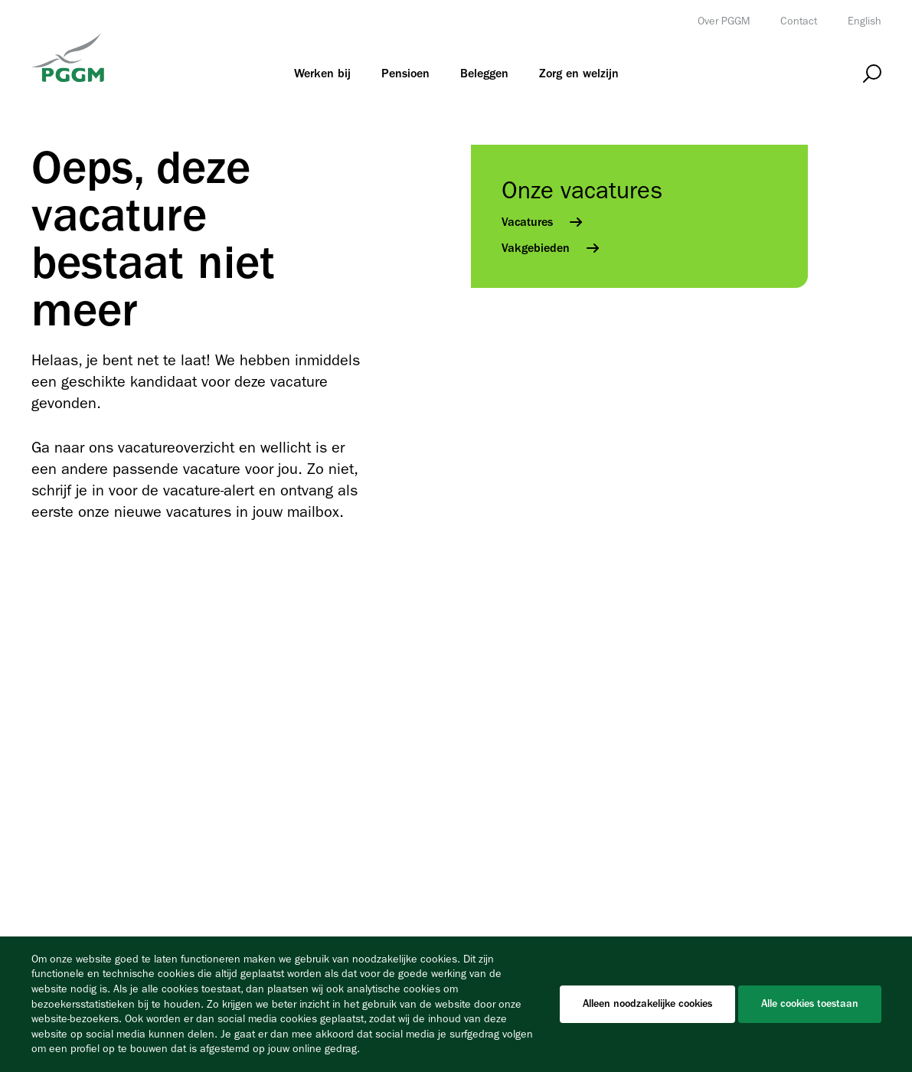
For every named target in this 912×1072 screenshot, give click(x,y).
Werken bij (322, 73)
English (864, 21)
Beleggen (484, 73)
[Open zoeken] (872, 73)
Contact (798, 21)
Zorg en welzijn (579, 73)
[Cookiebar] (456, 1004)
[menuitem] (322, 73)
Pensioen (405, 73)
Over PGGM (724, 21)
